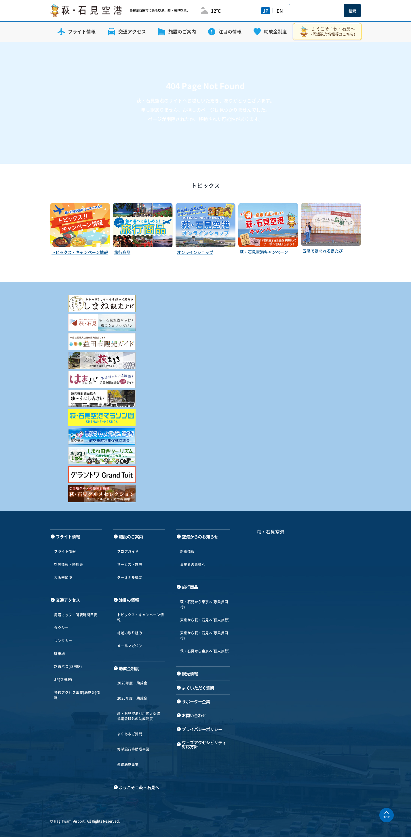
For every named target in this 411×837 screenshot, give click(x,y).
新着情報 (187, 551)
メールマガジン (129, 645)
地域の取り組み (129, 633)
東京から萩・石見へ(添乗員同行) (204, 635)
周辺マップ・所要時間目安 (75, 614)
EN (280, 10)
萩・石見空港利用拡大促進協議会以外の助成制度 (138, 716)
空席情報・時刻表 (68, 564)
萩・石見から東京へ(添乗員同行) (204, 604)
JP (265, 10)
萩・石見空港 (270, 531)
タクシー (61, 627)
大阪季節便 (63, 577)
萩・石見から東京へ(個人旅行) (205, 651)
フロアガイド (128, 551)
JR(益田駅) (63, 679)
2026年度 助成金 (132, 683)
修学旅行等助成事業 (133, 749)
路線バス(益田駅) (68, 666)
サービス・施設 (129, 564)
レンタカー (63, 640)
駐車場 (59, 653)
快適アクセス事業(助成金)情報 (77, 695)
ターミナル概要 (129, 577)
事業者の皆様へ (192, 564)
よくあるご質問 (129, 734)
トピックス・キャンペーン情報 (140, 617)
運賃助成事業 (128, 764)
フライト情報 (65, 551)
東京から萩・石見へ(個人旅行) (205, 620)
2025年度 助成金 (132, 698)
